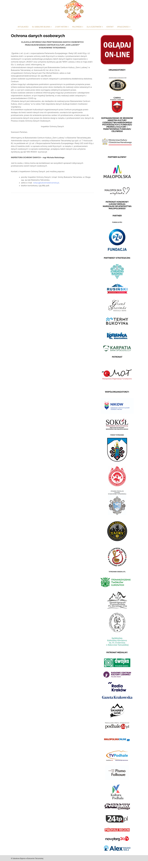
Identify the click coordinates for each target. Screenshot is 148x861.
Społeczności (123, 27)
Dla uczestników (95, 27)
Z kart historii (62, 27)
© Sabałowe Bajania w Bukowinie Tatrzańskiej (27, 858)
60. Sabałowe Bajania (42, 27)
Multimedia (77, 27)
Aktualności (23, 27)
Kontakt (109, 27)
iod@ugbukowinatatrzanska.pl (46, 183)
